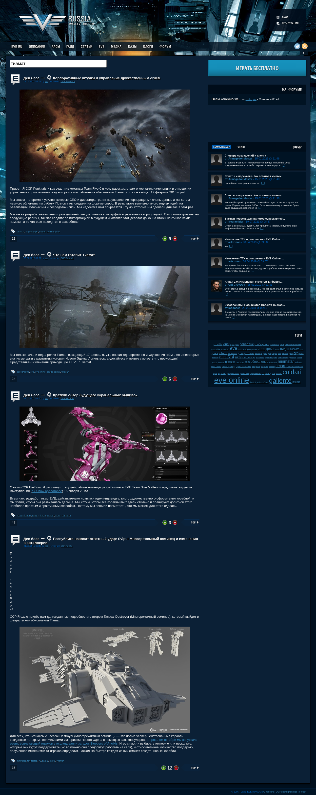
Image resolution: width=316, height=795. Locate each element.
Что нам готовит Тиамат (74, 255)
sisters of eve (262, 382)
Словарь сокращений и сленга (245, 155)
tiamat (42, 231)
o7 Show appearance (47, 491)
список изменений (293, 344)
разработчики (233, 373)
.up (46, 81)
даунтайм (215, 349)
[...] (283, 165)
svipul (52, 761)
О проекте (268, 792)
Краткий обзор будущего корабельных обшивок (95, 395)
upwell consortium (243, 366)
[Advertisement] (257, 123)
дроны (240, 353)
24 (13, 379)
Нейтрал (251, 99)
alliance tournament (294, 366)
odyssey (266, 373)
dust (226, 344)
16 (13, 768)
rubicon (223, 353)
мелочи (20, 231)
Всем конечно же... (226, 99)
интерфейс (266, 349)
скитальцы (248, 357)
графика (230, 362)
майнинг (298, 362)
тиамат (50, 231)
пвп (301, 349)
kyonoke (292, 358)
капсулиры (252, 349)
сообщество (262, 344)
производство (271, 358)
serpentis (256, 366)
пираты (285, 353)
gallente (280, 380)
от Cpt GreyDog (235, 284)
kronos (279, 373)
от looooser (232, 307)
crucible (218, 344)
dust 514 (226, 357)
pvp (279, 353)
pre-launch (274, 344)
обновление (23, 372)
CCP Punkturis (67, 81)
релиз (50, 372)
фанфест (260, 358)
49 (13, 522)
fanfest (253, 382)
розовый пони (24, 515)
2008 (277, 349)
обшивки (66, 515)
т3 (40, 761)
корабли (264, 366)
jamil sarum (216, 366)
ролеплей (244, 373)
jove (291, 353)
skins (58, 515)
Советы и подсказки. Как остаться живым (253, 176)
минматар (32, 761)
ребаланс (246, 344)
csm (247, 362)
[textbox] (58, 64)
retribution (232, 353)
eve (32, 372)
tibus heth (242, 349)
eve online (40, 372)
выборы (258, 353)
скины (35, 515)
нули (215, 373)
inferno (296, 382)
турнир (222, 373)
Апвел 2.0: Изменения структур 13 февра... (253, 281)
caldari (292, 372)
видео (284, 349)
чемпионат (283, 358)
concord (294, 349)
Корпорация (32, 231)
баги (282, 344)
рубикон (214, 353)
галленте (240, 362)
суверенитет (255, 373)
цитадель (234, 344)
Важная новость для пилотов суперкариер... (255, 218)
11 (13, 238)
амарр (232, 366)
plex (265, 353)
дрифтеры (272, 353)
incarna (221, 362)
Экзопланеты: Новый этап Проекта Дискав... (255, 304)
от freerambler (234, 221)
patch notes (249, 353)
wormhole (225, 349)
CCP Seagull (66, 258)
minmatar (21, 761)
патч (238, 357)
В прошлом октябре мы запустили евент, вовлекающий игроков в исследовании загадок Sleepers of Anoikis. (104, 741)
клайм (272, 366)
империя (273, 362)
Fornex (302, 792)
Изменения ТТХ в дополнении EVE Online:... (254, 239)
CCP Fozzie (66, 546)
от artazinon (232, 242)
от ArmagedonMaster (238, 158)
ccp (296, 353)
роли (57, 231)
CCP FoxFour (67, 398)
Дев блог (31, 78)
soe (273, 373)
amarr (281, 366)
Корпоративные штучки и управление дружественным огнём (106, 78)
